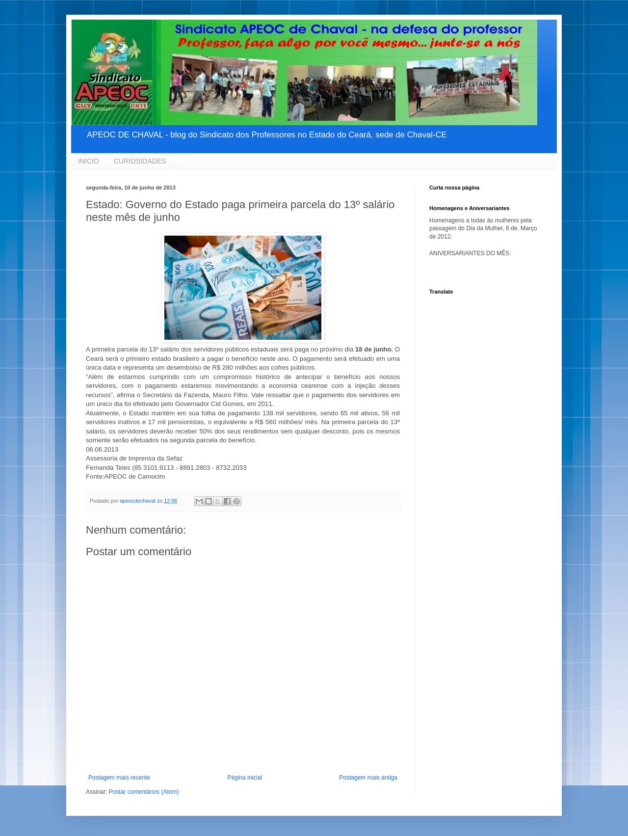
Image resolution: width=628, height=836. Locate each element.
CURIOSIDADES (140, 161)
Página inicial (244, 777)
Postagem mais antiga (368, 777)
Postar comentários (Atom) (144, 791)
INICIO (88, 161)
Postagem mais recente (119, 777)
